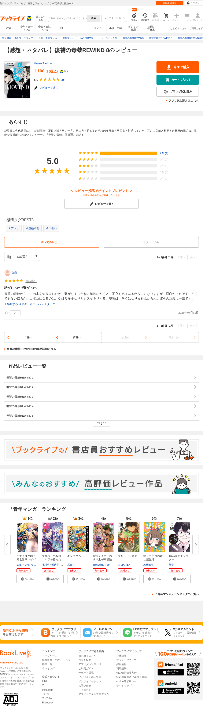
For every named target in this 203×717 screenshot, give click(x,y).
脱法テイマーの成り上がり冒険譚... (102, 559)
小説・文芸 (115, 28)
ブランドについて (126, 660)
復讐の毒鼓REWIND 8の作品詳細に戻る (31, 349)
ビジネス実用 (133, 28)
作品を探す (84, 660)
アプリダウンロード (89, 664)
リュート (36, 564)
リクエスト (84, 689)
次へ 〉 (194, 257)
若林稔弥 (148, 564)
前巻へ (77, 337)
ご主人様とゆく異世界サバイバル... (26, 559)
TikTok (45, 694)
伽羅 (14, 272)
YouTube (47, 698)
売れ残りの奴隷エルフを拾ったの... (51, 559)
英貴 (171, 564)
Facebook (47, 702)
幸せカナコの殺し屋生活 (153, 557)
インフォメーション (89, 681)
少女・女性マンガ (44, 28)
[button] (27, 579)
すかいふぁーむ (113, 564)
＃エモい (51, 228)
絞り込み (40, 18)
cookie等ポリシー (126, 681)
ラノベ (98, 28)
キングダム (74, 556)
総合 (8, 28)
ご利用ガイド (196, 28)
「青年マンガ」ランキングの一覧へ (177, 594)
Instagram (47, 689)
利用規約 (121, 668)
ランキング (48, 668)
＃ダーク (49, 304)
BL (62, 28)
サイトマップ (124, 685)
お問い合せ (84, 685)
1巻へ (28, 337)
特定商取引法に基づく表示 (131, 677)
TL (79, 28)
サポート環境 (86, 672)
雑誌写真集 (151, 28)
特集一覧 (47, 664)
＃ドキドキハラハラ (31, 304)
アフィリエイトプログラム (93, 694)
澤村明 (45, 564)
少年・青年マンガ (26, 28)
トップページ (49, 655)
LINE (45, 681)
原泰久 (71, 564)
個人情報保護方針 (126, 672)
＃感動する (32, 228)
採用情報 (121, 664)
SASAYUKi (22, 564)
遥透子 (55, 564)
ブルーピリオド (127, 556)
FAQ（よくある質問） (91, 677)
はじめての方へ (178, 28)
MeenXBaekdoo (43, 63)
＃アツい (13, 228)
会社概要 (121, 655)
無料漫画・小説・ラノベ (56, 660)
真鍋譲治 (98, 564)
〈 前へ (180, 257)
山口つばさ (124, 564)
